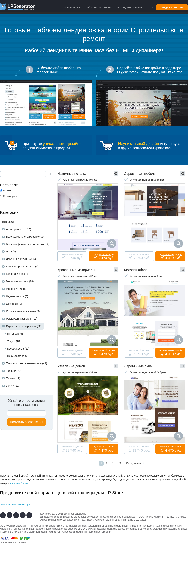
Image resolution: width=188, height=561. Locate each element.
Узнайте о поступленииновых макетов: (26, 403)
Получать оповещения (26, 422)
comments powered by (15, 504)
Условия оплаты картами (13, 542)
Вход (150, 7)
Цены (107, 7)
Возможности (73, 7)
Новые (7, 190)
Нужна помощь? (133, 7)
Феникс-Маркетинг (155, 516)
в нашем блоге (19, 483)
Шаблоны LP (93, 7)
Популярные (10, 196)
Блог (117, 7)
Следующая (133, 463)
